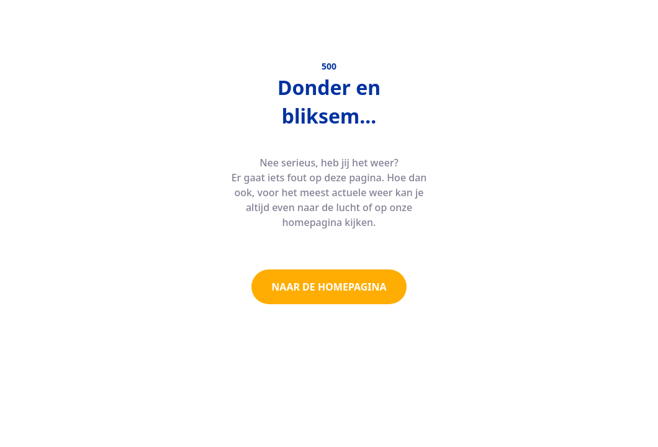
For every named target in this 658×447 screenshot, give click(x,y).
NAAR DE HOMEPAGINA (328, 287)
